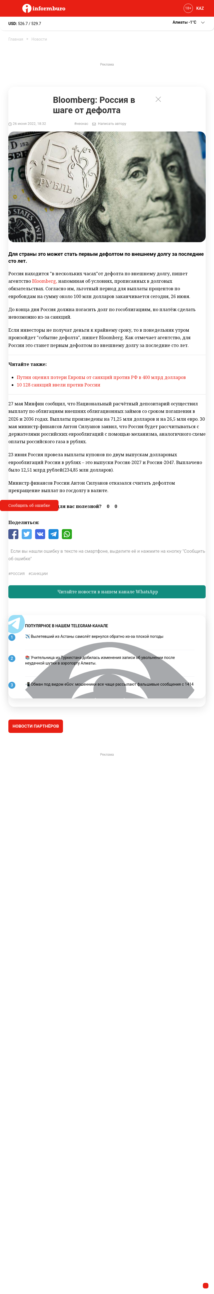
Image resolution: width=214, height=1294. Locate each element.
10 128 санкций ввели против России (58, 385)
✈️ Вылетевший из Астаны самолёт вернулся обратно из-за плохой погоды (94, 636)
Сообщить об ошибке (29, 505)
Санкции (39, 574)
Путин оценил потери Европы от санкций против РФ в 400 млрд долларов (101, 377)
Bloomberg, (44, 281)
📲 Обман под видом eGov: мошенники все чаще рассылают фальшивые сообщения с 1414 (109, 684)
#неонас (81, 124)
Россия (18, 574)
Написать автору (112, 124)
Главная (15, 39)
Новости (39, 39)
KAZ (200, 8)
